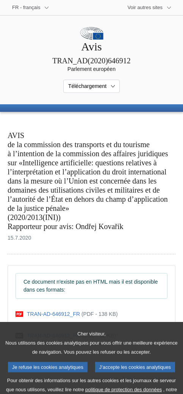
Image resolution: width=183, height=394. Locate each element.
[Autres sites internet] (150, 7)
